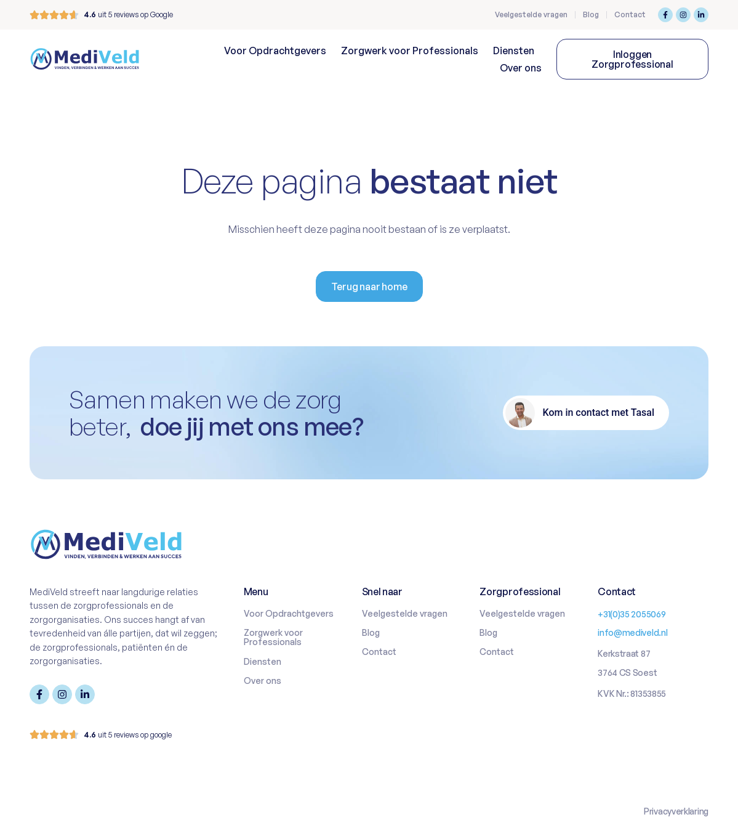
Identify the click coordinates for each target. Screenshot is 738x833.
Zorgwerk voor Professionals (409, 50)
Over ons (521, 68)
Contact (630, 14)
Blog (591, 14)
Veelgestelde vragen (531, 14)
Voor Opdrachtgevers (275, 50)
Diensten (513, 50)
